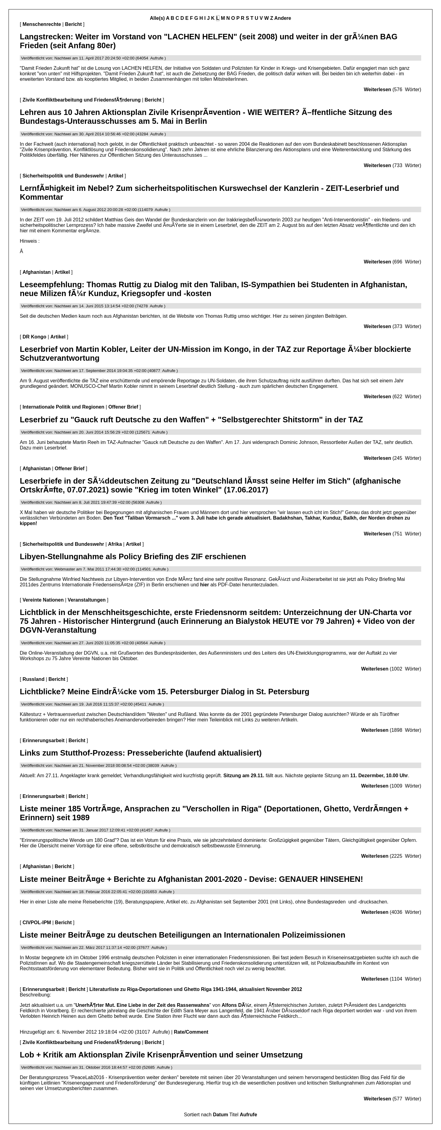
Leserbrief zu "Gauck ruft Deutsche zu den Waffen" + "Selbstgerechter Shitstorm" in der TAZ (191, 419)
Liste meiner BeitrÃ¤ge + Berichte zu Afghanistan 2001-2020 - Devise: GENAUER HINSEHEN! (191, 879)
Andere (282, 18)
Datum (220, 1114)
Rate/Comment (191, 1032)
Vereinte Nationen (43, 600)
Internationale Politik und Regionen (63, 406)
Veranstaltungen (86, 600)
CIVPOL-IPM (37, 922)
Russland (33, 679)
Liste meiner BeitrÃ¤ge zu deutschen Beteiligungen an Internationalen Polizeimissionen (182, 935)
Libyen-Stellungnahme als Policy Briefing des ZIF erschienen (133, 556)
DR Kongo (34, 336)
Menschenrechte (42, 24)
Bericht (73, 24)
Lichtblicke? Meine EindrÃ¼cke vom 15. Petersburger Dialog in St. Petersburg (164, 691)
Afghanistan (37, 272)
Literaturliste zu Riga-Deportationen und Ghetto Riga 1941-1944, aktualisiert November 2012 (195, 989)
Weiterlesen (377, 89)
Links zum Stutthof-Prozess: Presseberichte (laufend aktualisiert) (141, 753)
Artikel (115, 175)
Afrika (115, 544)
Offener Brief (123, 406)
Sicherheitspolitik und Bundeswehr (63, 175)
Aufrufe (248, 1114)
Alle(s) (157, 18)
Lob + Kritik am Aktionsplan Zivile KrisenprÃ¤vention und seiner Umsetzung (161, 1054)
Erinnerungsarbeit (44, 740)
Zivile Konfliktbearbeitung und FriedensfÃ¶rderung (82, 99)
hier (204, 584)
